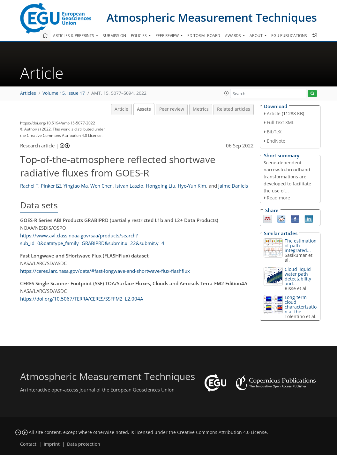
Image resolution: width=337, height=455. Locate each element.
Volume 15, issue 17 (63, 93)
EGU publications (289, 35)
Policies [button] (139, 35)
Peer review (171, 109)
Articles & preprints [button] (74, 35)
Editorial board (203, 35)
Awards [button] (233, 35)
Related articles (233, 109)
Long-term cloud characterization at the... (301, 304)
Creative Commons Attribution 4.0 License (222, 432)
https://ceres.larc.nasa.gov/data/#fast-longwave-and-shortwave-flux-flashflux (105, 271)
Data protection (83, 444)
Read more (278, 198)
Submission (114, 35)
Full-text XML (280, 122)
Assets (144, 109)
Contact (28, 444)
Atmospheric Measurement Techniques (212, 17)
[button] (226, 93)
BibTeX (274, 132)
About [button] (257, 35)
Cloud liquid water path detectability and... (298, 276)
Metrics (201, 109)
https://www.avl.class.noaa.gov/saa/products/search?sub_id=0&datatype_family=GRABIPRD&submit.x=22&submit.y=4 (92, 239)
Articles (28, 93)
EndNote (276, 141)
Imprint (52, 444)
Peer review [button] (167, 35)
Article (121, 109)
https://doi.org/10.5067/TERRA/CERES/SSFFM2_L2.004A (81, 298)
